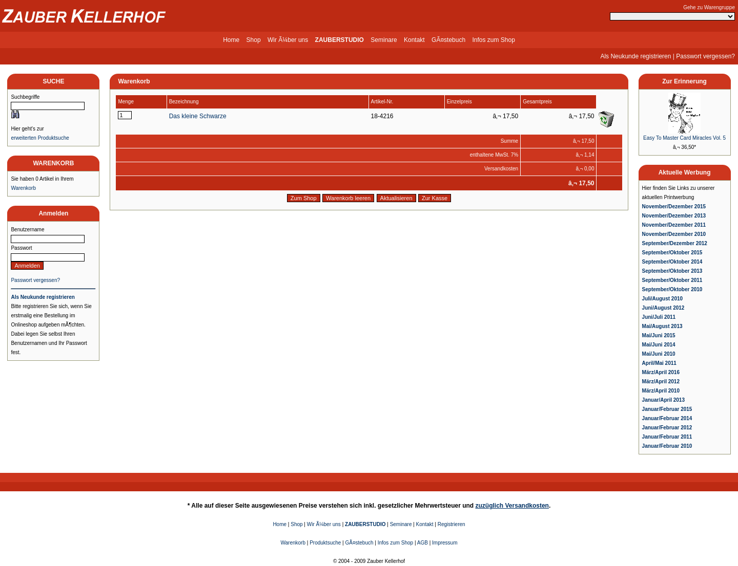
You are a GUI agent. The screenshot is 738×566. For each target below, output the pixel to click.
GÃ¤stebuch (448, 39)
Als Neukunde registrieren (635, 56)
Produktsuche (325, 543)
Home (231, 39)
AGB (422, 543)
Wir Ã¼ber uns (288, 39)
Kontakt (414, 39)
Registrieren (451, 524)
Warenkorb (23, 188)
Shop (254, 39)
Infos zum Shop (493, 39)
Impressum (444, 543)
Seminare (384, 39)
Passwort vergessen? (705, 56)
